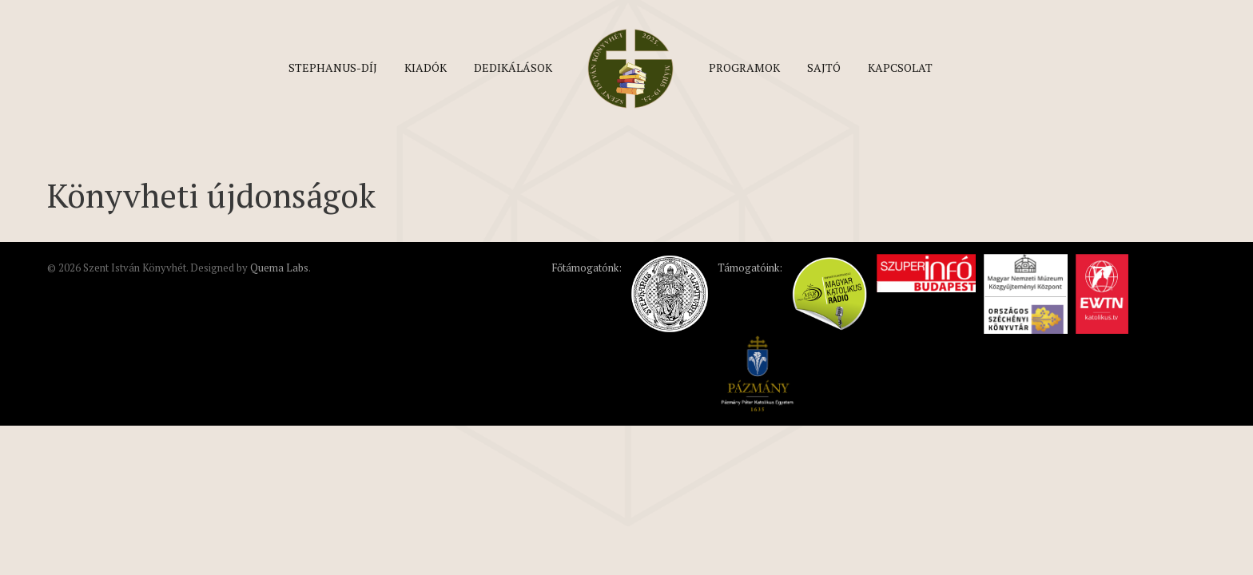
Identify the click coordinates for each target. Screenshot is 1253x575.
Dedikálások (513, 67)
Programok (744, 67)
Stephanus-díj (332, 67)
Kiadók (425, 67)
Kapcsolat (900, 67)
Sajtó (824, 67)
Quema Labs (279, 267)
